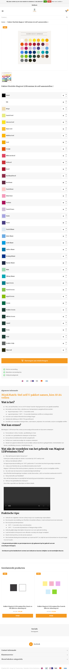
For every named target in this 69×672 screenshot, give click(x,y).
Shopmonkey (19, 668)
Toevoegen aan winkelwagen (34, 361)
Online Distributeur (34, 668)
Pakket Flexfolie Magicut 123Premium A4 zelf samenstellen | (27, 22)
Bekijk (18, 616)
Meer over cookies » (57, 1)
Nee (49, 1)
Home (3, 22)
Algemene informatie (9, 390)
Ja (45, 1)
